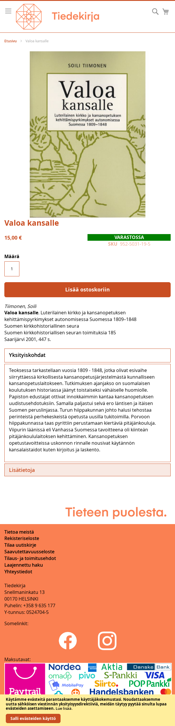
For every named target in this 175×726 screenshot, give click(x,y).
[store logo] (57, 17)
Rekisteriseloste (21, 538)
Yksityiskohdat (27, 354)
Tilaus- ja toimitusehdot (30, 558)
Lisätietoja (22, 469)
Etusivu (10, 41)
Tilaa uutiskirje (20, 545)
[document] (87, 710)
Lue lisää (64, 708)
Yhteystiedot (18, 571)
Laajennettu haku (23, 565)
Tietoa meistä (19, 532)
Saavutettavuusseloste (29, 551)
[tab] (87, 355)
